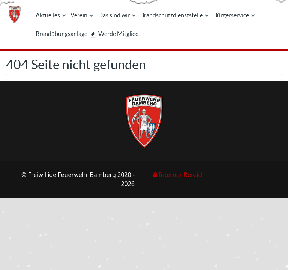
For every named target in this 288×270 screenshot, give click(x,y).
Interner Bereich (179, 175)
